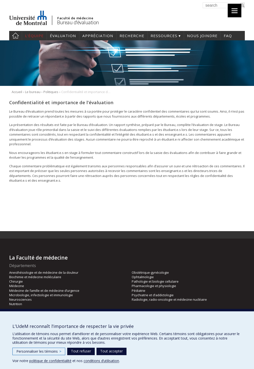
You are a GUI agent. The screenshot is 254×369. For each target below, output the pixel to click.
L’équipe (34, 35)
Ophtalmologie (143, 277)
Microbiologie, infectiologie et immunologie (41, 295)
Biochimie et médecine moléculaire (35, 277)
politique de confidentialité (50, 360)
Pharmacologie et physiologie (154, 286)
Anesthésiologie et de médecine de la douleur (43, 272)
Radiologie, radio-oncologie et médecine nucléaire (169, 299)
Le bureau (32, 92)
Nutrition (15, 304)
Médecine (16, 286)
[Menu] (234, 10)
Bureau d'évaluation (78, 22)
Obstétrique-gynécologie (150, 272)
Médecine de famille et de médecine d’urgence (44, 290)
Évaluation (63, 35)
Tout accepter (111, 351)
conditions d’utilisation (101, 360)
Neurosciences (20, 299)
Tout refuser (81, 351)
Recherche (132, 35)
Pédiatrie (138, 290)
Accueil (15, 35)
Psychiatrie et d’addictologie (153, 295)
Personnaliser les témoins (38, 351)
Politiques (50, 92)
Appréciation (97, 35)
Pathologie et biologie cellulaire (155, 281)
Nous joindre (202, 35)
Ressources (164, 35)
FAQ (228, 35)
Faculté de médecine (75, 18)
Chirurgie (16, 281)
